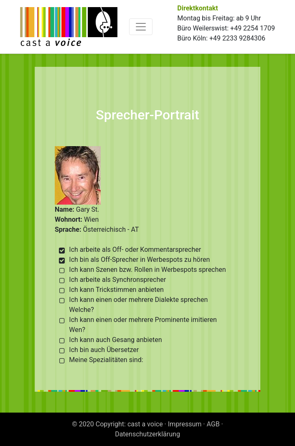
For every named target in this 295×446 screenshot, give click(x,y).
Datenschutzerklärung (147, 434)
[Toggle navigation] (141, 26)
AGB (212, 424)
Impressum (185, 424)
